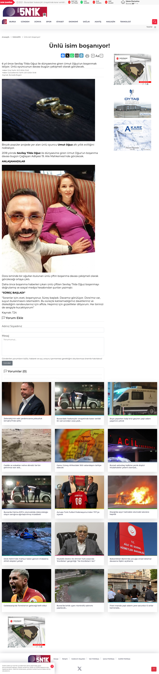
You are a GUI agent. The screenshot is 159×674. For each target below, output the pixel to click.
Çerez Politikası (108, 659)
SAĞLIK (86, 22)
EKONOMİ (73, 22)
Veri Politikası (94, 659)
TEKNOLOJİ (125, 22)
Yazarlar (149, 27)
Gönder (7, 363)
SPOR (48, 22)
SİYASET (60, 22)
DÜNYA (37, 22)
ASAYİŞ (98, 22)
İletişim (65, 659)
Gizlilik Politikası (124, 659)
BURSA (12, 22)
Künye (56, 659)
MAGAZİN (110, 22)
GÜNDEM (25, 22)
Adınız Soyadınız (12, 326)
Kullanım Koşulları (78, 659)
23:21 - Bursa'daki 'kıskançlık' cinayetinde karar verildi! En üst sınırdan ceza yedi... (41, 2)
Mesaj (5, 335)
